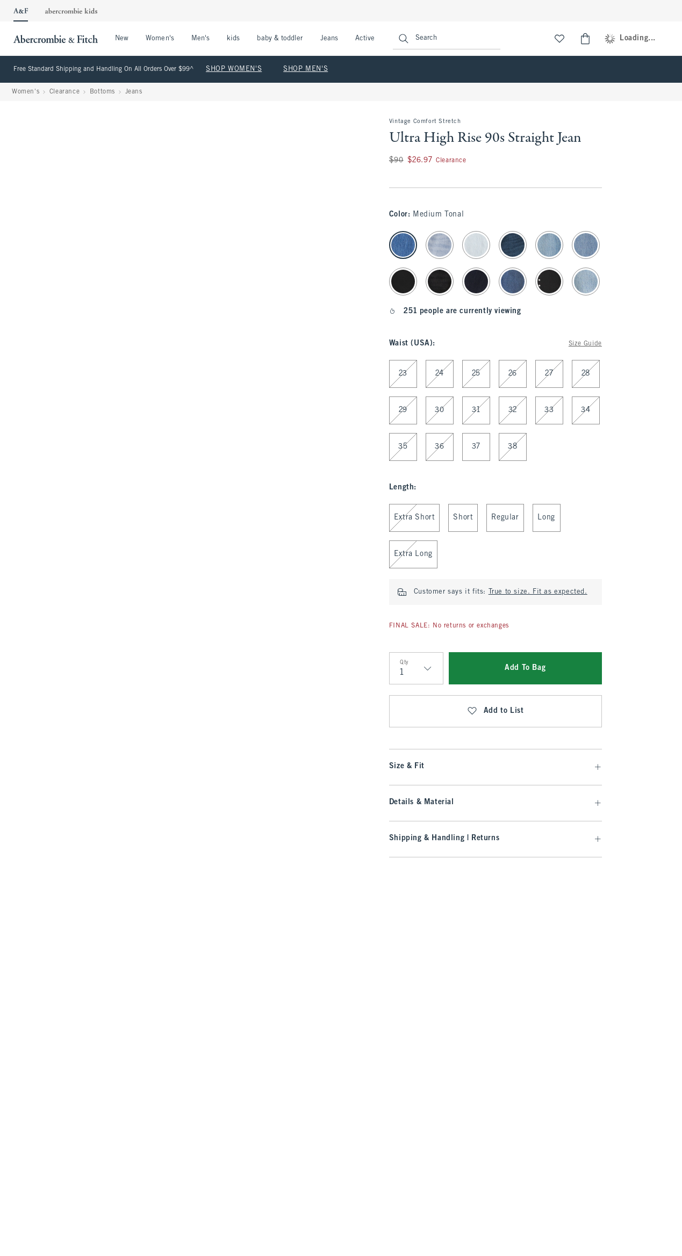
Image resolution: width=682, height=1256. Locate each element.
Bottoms (102, 92)
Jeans (329, 38)
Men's (200, 38)
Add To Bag (525, 668)
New (121, 38)
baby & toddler (280, 38)
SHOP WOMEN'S (234, 69)
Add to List (495, 711)
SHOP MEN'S (305, 69)
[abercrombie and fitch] (54, 38)
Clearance (64, 92)
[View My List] (559, 38)
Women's (160, 38)
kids (233, 38)
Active (365, 38)
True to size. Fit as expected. (538, 592)
